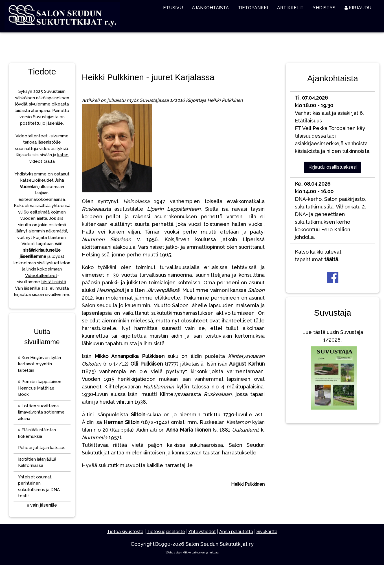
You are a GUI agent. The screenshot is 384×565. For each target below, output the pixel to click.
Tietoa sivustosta (125, 531)
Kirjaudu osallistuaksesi (332, 167)
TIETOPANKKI (253, 7)
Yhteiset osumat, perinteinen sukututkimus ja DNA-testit (40, 486)
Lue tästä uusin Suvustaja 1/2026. (332, 370)
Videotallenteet (41, 275)
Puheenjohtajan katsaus (41, 447)
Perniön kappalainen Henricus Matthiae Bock (39, 388)
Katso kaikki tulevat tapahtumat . (318, 255)
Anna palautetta (236, 531)
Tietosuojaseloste (166, 531)
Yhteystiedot (202, 531)
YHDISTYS (324, 7)
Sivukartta (266, 531)
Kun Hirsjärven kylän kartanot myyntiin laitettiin (39, 364)
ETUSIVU (173, 7)
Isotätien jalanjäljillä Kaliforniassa (37, 462)
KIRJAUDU (357, 7)
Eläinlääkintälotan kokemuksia (37, 433)
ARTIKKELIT (290, 7)
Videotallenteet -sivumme (42, 135)
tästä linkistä (53, 281)
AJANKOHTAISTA (210, 7)
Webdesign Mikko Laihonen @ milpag (192, 552)
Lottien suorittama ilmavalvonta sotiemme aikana (41, 412)
